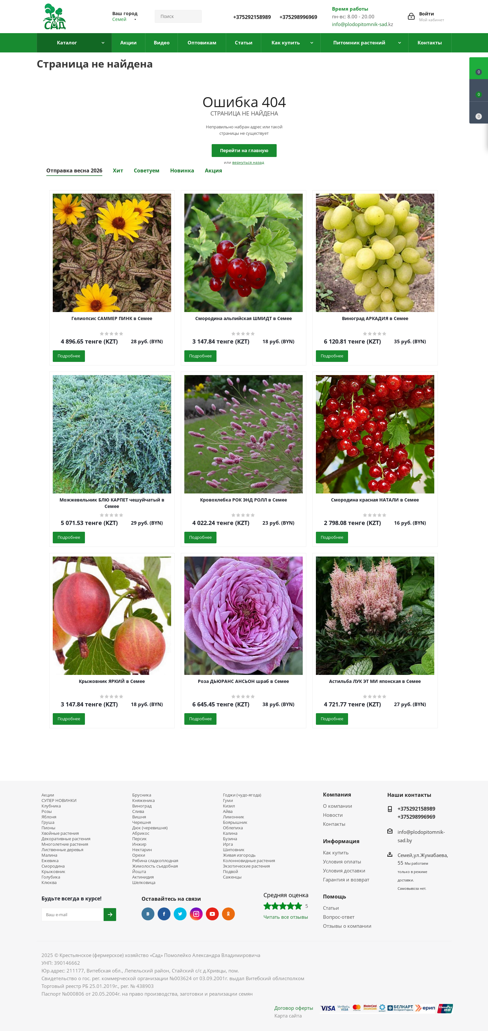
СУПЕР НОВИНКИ (59, 800)
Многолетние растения (64, 844)
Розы (46, 811)
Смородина (53, 866)
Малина (49, 855)
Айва (228, 811)
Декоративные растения (65, 839)
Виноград (142, 806)
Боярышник (235, 822)
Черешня (141, 822)
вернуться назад (248, 162)
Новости (333, 815)
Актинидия (143, 877)
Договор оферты (293, 1008)
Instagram (196, 913)
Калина (230, 833)
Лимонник (233, 817)
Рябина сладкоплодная (155, 861)
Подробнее (69, 356)
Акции (47, 795)
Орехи (138, 855)
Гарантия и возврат (346, 879)
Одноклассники (228, 913)
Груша (47, 822)
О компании (337, 806)
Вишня (139, 817)
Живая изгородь (239, 855)
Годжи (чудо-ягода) (242, 795)
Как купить (336, 852)
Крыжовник (53, 872)
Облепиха (233, 828)
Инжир (139, 844)
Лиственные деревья (62, 850)
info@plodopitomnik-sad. (360, 24)
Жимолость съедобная (155, 866)
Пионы (48, 828)
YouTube (212, 913)
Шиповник (233, 850)
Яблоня (48, 817)
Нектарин (142, 850)
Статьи (331, 908)
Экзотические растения (246, 866)
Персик (139, 839)
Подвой (230, 872)
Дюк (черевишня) (150, 828)
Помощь (334, 896)
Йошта (139, 872)
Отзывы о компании (347, 926)
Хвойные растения (60, 833)
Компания (337, 794)
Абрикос (140, 833)
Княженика (143, 800)
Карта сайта (288, 1015)
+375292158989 (252, 17)
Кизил (229, 806)
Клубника (51, 806)
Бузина (230, 839)
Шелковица (143, 882)
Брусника (141, 795)
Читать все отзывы (285, 917)
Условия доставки (344, 870)
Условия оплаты (342, 861)
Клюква (49, 882)
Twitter (180, 913)
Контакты (334, 824)
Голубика (50, 877)
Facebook (164, 913)
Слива (138, 811)
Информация (341, 841)
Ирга (228, 844)
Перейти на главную (244, 150)
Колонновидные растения (249, 861)
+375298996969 (298, 17)
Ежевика (50, 861)
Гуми (228, 800)
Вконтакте (148, 913)
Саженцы (232, 877)
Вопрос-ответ (338, 917)
